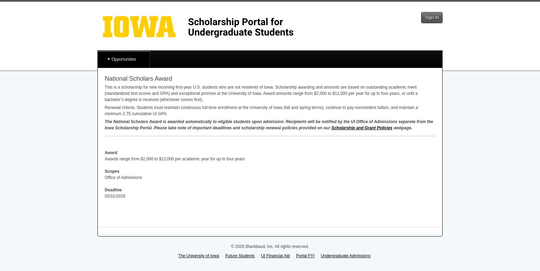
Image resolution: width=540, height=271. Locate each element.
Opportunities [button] (124, 59)
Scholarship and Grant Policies (361, 128)
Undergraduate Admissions (346, 255)
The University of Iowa (198, 255)
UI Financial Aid (275, 255)
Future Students (240, 255)
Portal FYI (305, 255)
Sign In (432, 17)
